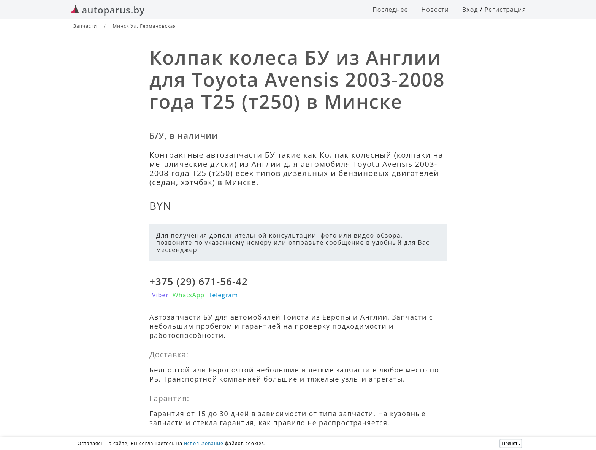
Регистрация (505, 9)
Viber (160, 295)
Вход (470, 9)
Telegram (223, 295)
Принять (511, 443)
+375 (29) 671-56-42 (198, 281)
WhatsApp (189, 295)
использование (204, 443)
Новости (435, 9)
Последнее (390, 9)
